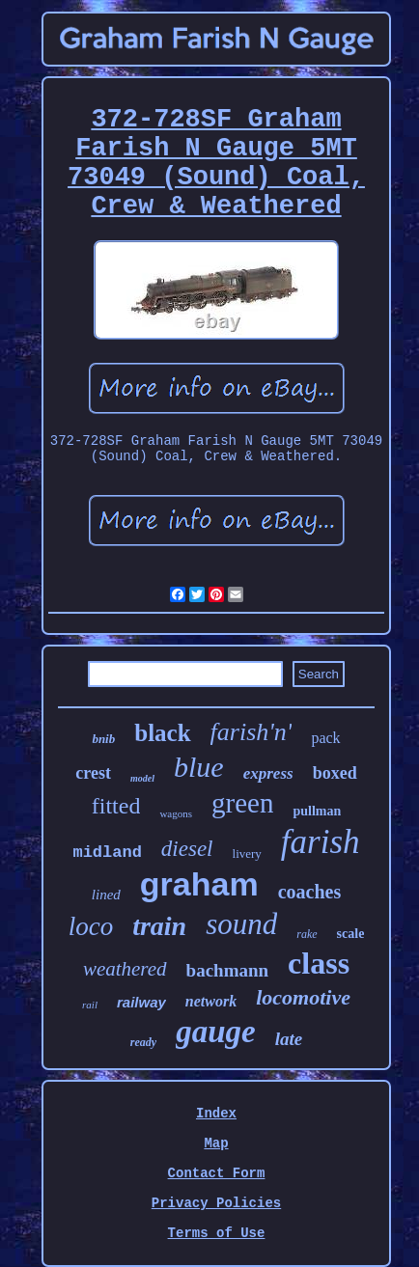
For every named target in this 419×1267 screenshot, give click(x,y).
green (242, 802)
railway (141, 1002)
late (289, 1039)
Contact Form (216, 1173)
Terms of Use (216, 1233)
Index (216, 1113)
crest (93, 773)
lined (106, 894)
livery (247, 853)
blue (199, 767)
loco (91, 926)
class (318, 963)
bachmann (227, 970)
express (268, 773)
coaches (310, 891)
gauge (216, 1031)
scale (351, 933)
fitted (116, 805)
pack (325, 738)
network (211, 1001)
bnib (103, 738)
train (159, 926)
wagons (175, 813)
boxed (335, 773)
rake (306, 934)
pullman (317, 811)
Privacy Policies (216, 1203)
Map (216, 1143)
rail (90, 1004)
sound (241, 924)
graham (199, 884)
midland (106, 852)
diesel (187, 849)
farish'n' (251, 732)
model (142, 778)
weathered (125, 968)
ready (143, 1042)
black (162, 733)
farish (320, 842)
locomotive (303, 997)
